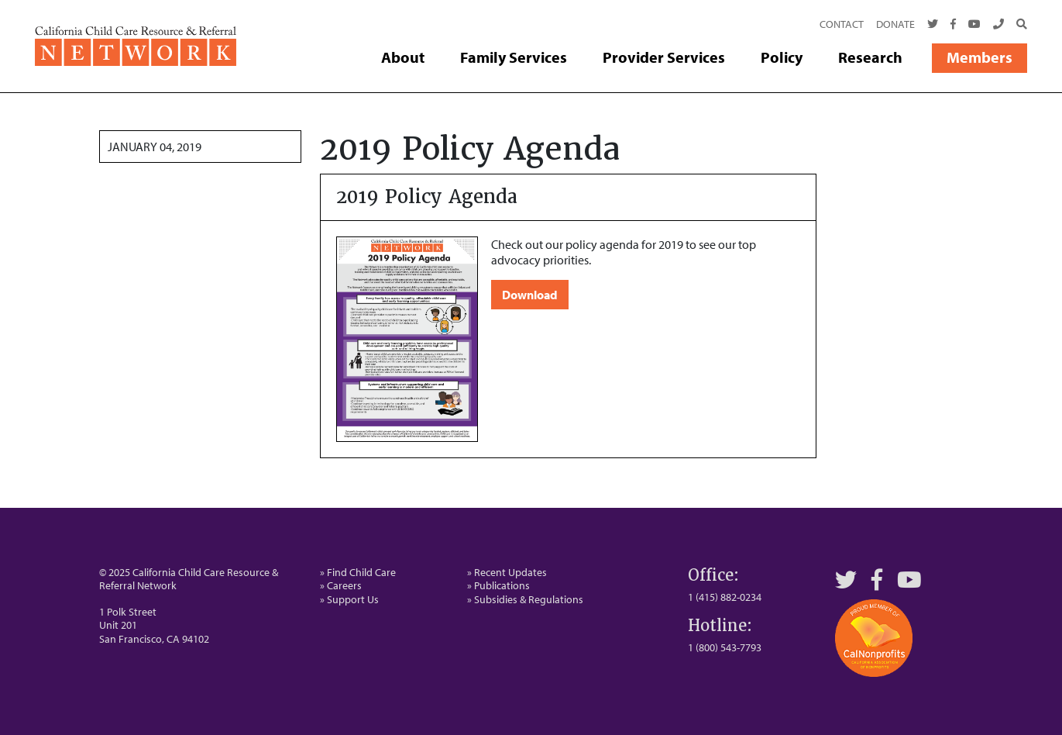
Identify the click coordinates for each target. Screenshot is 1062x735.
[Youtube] (974, 25)
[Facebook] (953, 25)
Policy (782, 57)
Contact (842, 24)
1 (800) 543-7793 (724, 647)
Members (979, 57)
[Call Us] (998, 25)
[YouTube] (909, 579)
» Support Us (349, 599)
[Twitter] (932, 25)
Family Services (513, 57)
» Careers (341, 585)
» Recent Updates (507, 572)
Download (530, 294)
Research (870, 57)
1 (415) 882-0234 (724, 597)
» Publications (498, 585)
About (402, 57)
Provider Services (664, 57)
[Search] (1018, 25)
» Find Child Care (358, 572)
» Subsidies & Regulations (525, 599)
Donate (895, 24)
